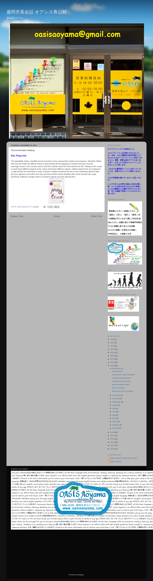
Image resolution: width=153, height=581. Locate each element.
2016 (112, 366)
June (114, 412)
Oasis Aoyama (115, 461)
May (114, 415)
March (115, 421)
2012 (112, 442)
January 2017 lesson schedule (123, 375)
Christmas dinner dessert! (121, 378)
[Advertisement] (107, 551)
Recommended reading (121, 384)
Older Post (96, 216)
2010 (112, 449)
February (116, 425)
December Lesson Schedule (122, 391)
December (116, 368)
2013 (112, 439)
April (114, 418)
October (115, 398)
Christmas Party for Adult (121, 381)
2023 (112, 343)
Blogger (81, 575)
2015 (112, 432)
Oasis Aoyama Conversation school (123, 458)
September (116, 402)
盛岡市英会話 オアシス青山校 (36, 12)
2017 (112, 362)
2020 (112, 352)
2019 (112, 356)
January (115, 428)
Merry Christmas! (118, 388)
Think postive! (117, 371)
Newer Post (17, 216)
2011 (112, 445)
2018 (112, 359)
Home (57, 216)
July (114, 408)
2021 (112, 349)
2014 (112, 435)
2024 (112, 339)
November (116, 395)
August (115, 405)
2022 (112, 346)
